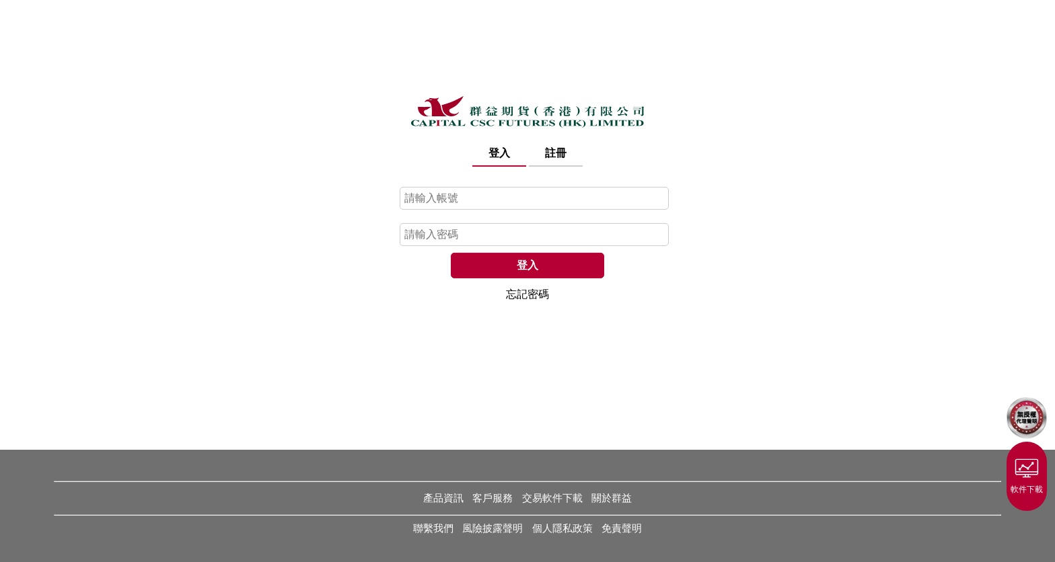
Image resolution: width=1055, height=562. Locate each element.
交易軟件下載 (552, 498)
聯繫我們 (433, 528)
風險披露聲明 (492, 528)
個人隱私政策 (562, 528)
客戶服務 (492, 498)
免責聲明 (622, 528)
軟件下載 (1027, 473)
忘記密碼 (527, 293)
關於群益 (611, 498)
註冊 (556, 152)
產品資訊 (443, 498)
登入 (499, 152)
